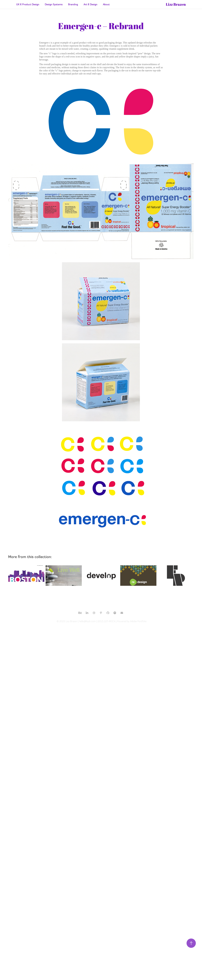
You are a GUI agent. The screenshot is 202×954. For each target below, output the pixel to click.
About (106, 4)
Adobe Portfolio (138, 621)
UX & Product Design (27, 4)
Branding (73, 4)
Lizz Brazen (176, 4)
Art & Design (90, 4)
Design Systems (54, 4)
